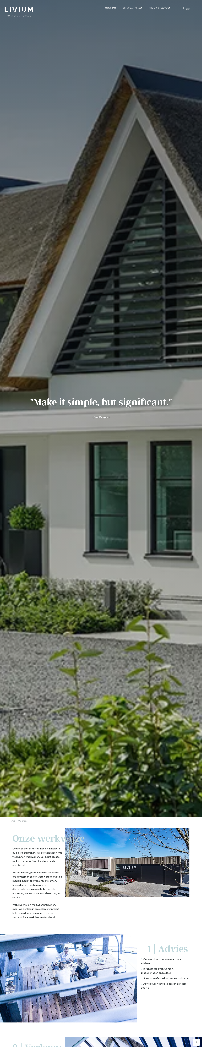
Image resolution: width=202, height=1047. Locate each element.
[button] (188, 8)
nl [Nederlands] (181, 8)
